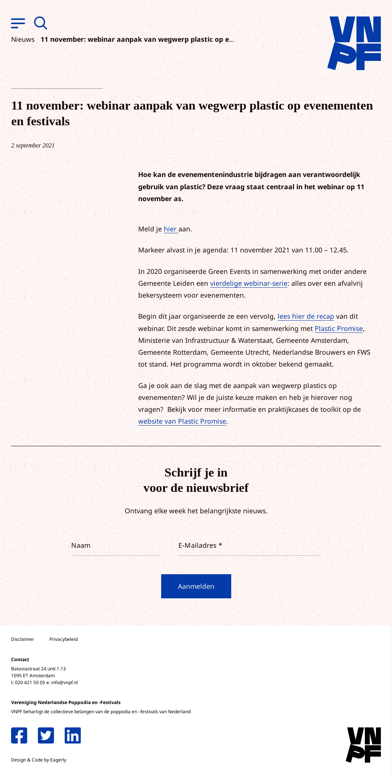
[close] (380, 638)
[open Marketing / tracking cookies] (380, 708)
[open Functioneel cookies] (380, 685)
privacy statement (354, 659)
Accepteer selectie (327, 758)
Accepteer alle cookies (327, 736)
